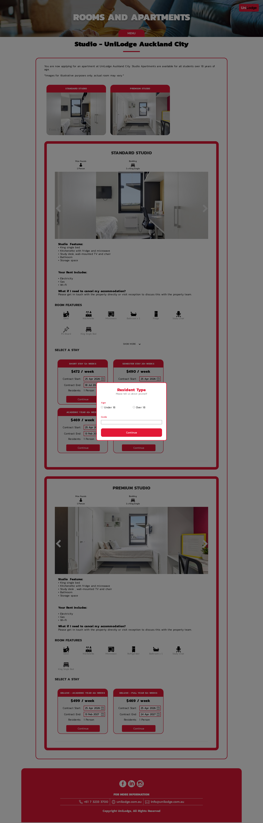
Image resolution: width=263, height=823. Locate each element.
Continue (131, 432)
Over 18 (139, 407)
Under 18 (108, 407)
